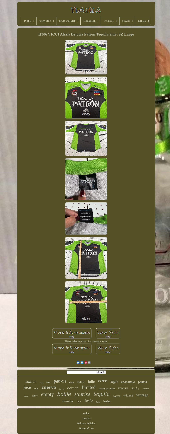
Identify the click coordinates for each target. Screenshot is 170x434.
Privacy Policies (86, 423)
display (135, 388)
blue (48, 382)
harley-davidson (107, 388)
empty (47, 394)
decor (26, 396)
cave (41, 383)
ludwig (61, 389)
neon (71, 382)
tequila (101, 394)
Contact (86, 418)
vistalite (145, 389)
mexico (73, 388)
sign (114, 381)
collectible (128, 382)
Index (86, 413)
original (128, 395)
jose (27, 387)
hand (98, 402)
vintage (142, 395)
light (79, 401)
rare (102, 381)
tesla (89, 400)
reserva (123, 388)
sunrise (82, 394)
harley (107, 401)
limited (89, 387)
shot (36, 388)
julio (91, 381)
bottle (64, 394)
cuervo (49, 387)
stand (80, 382)
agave (116, 396)
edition (31, 381)
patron (60, 381)
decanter (68, 401)
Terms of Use (86, 428)
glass (35, 395)
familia (142, 382)
